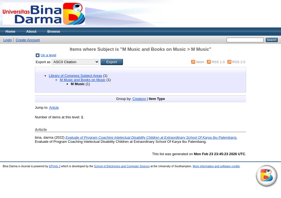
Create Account (28, 40)
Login (7, 40)
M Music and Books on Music (82, 80)
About (31, 31)
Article (54, 107)
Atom (200, 62)
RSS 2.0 (238, 62)
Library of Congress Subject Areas (75, 76)
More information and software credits (216, 166)
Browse (53, 31)
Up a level (48, 55)
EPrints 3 (54, 166)
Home (10, 31)
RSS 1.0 (218, 62)
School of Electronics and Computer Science (122, 166)
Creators (139, 99)
